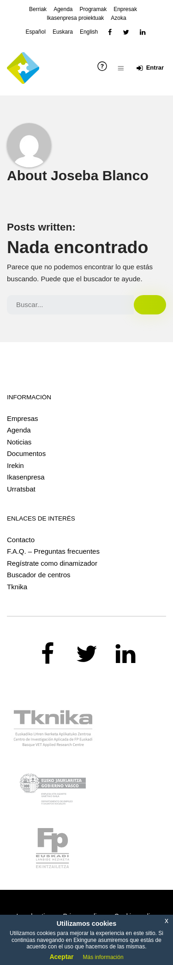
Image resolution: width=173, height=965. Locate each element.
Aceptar (61, 956)
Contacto (21, 540)
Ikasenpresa (26, 477)
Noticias (19, 442)
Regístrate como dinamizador (52, 563)
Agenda (19, 430)
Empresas (22, 418)
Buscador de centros (39, 575)
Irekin (15, 465)
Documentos (26, 453)
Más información (103, 957)
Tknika (17, 587)
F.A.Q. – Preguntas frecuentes (53, 551)
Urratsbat (21, 489)
